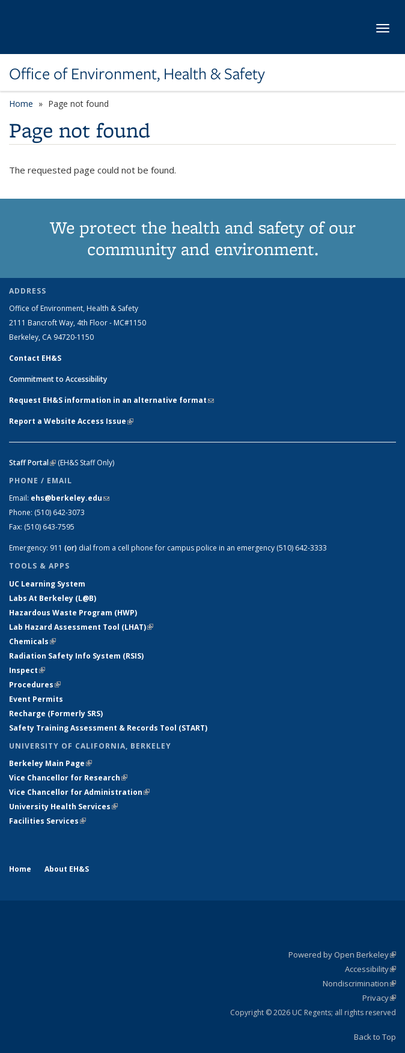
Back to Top (375, 1036)
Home (21, 103)
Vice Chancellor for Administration (79, 792)
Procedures (35, 685)
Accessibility (370, 969)
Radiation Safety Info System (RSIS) (76, 656)
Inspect (27, 670)
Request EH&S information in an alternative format (111, 400)
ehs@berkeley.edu (70, 498)
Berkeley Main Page (50, 763)
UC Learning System (47, 584)
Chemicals (32, 641)
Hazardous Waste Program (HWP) (73, 613)
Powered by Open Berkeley (342, 954)
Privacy (379, 997)
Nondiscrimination (359, 983)
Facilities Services (47, 821)
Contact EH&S (35, 358)
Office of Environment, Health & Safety (137, 74)
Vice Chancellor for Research (68, 778)
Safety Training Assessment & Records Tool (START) (108, 728)
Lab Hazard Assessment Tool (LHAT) (81, 627)
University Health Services (63, 806)
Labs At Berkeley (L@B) (52, 598)
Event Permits (36, 699)
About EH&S (66, 869)
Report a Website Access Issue (71, 421)
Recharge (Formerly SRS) (56, 713)
